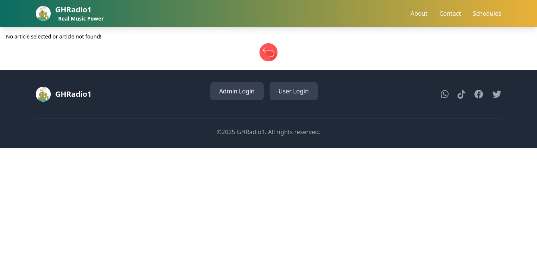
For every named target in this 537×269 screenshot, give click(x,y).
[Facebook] (478, 94)
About (419, 13)
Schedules (487, 13)
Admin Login (237, 91)
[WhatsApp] (445, 94)
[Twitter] (496, 94)
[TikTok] (461, 94)
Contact (450, 13)
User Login (294, 91)
